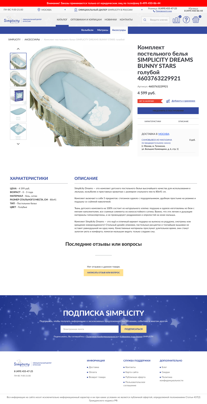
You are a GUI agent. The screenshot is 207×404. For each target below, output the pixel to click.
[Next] (18, 143)
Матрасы (102, 30)
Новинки (111, 20)
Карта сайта (131, 372)
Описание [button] (183, 121)
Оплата (93, 372)
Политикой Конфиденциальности (102, 337)
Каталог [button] (62, 20)
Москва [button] (163, 134)
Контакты (126, 20)
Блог (164, 367)
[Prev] (18, 48)
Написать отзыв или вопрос (103, 273)
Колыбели (87, 30)
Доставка (94, 367)
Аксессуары (119, 30)
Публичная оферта (135, 377)
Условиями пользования (131, 337)
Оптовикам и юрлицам (86, 20)
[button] (162, 11)
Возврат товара (97, 377)
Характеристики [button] (152, 121)
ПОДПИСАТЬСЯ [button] (134, 329)
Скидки (166, 372)
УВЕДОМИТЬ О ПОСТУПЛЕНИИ (168, 111)
